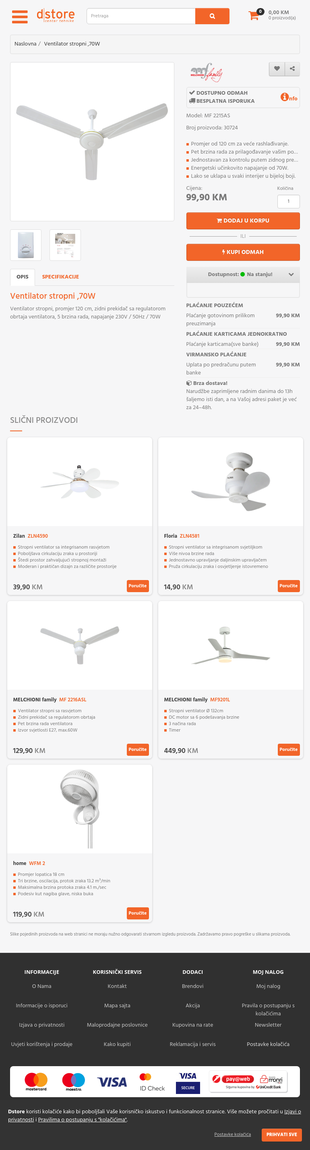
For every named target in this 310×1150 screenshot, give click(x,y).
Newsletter (268, 1025)
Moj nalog (268, 986)
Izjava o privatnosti (41, 1025)
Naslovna (25, 44)
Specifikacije (60, 277)
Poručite (138, 586)
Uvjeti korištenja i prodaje (41, 1044)
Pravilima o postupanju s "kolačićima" (82, 1120)
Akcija (193, 1006)
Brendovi (193, 986)
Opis (23, 277)
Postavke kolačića (233, 1135)
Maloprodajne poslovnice (117, 1025)
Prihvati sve (282, 1135)
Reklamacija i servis (193, 1044)
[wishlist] (277, 69)
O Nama (42, 986)
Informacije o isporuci (42, 1006)
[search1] (212, 16)
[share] (292, 69)
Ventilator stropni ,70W (72, 44)
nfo (289, 99)
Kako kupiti (117, 1044)
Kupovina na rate (192, 1025)
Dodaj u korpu (243, 221)
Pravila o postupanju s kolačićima (268, 1010)
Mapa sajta (117, 1006)
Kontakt (117, 986)
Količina (285, 189)
